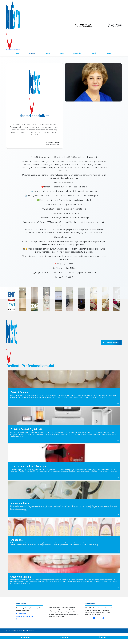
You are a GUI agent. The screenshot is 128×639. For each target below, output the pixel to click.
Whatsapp (64, 637)
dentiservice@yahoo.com (25, 616)
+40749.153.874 (21, 614)
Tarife (61, 53)
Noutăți (94, 53)
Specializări (77, 53)
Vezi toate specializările (111, 342)
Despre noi (32, 53)
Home (17, 53)
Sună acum (25, 637)
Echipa (48, 53)
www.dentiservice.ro (23, 619)
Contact (109, 53)
